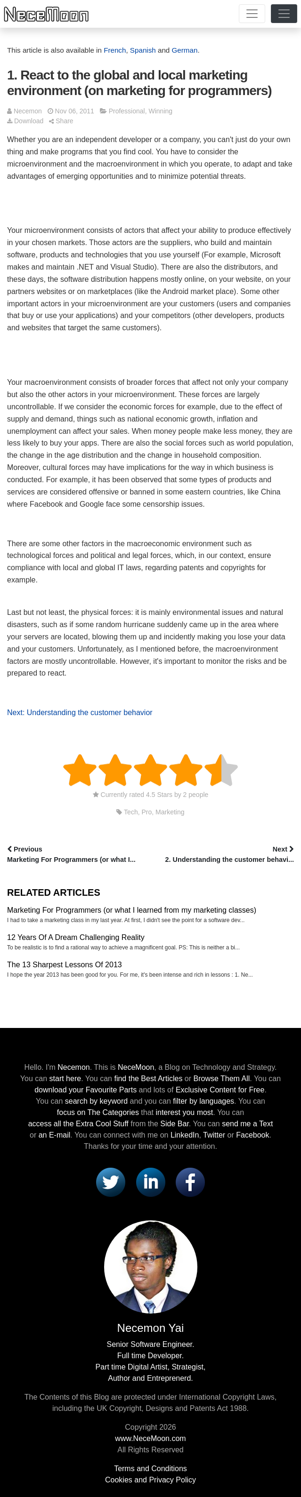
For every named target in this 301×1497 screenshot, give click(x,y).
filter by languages (203, 1101)
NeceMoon (136, 1067)
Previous (78, 855)
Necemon (28, 111)
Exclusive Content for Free (220, 1090)
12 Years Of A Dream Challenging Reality (76, 937)
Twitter (214, 1135)
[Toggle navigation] (252, 13)
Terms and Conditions (150, 1469)
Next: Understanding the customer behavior (80, 713)
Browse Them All (222, 1079)
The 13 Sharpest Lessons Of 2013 (64, 965)
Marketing (169, 812)
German (185, 50)
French (115, 50)
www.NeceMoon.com (150, 1438)
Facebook (252, 1135)
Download (25, 121)
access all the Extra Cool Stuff (78, 1124)
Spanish (143, 50)
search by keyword (96, 1101)
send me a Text (247, 1124)
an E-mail (55, 1135)
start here (65, 1079)
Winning (160, 111)
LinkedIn (185, 1135)
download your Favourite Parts (85, 1090)
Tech (131, 812)
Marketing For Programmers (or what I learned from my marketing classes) (131, 910)
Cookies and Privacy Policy (150, 1480)
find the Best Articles (148, 1079)
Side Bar (174, 1124)
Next (223, 855)
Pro (146, 812)
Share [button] (61, 121)
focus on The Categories (98, 1112)
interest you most (184, 1112)
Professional (127, 111)
